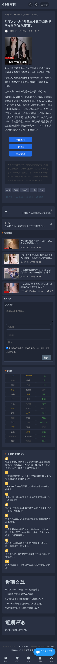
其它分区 (27, 14)
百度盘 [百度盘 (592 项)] (44, 408)
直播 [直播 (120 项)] (13, 413)
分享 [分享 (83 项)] (44, 380)
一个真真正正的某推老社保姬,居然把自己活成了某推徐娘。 (27, 520)
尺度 (16, 189)
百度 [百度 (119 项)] (13, 408)
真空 (41, 189)
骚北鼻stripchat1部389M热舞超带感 (22, 589)
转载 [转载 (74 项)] (44, 432)
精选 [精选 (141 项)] (13, 418)
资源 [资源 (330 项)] (13, 432)
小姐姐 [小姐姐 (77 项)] (28, 390)
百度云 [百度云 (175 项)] (28, 408)
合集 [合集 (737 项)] (28, 385)
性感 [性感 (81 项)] (28, 394)
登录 (44, 4)
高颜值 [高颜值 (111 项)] (28, 441)
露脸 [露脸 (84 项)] (44, 436)
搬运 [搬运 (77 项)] (28, 399)
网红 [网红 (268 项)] (44, 418)
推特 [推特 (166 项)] (13, 399)
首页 (18, 14)
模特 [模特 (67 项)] (44, 404)
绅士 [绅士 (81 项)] (28, 418)
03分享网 (9, 4)
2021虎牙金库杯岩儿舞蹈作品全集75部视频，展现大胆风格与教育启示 (37, 258)
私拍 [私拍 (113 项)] (28, 413)
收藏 (19, 197)
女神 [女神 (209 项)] (44, 385)
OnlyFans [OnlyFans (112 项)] (28, 376)
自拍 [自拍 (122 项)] (28, 422)
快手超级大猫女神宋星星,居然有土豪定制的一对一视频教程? (27, 498)
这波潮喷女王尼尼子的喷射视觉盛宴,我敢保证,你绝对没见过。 (36, 285)
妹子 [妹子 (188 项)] (13, 390)
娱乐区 (23, 247)
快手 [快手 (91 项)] (13, 394)
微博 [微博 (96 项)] (44, 390)
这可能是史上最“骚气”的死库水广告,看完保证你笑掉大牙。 (27, 555)
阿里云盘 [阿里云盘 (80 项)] (28, 436)
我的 (40, 659)
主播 (8, 189)
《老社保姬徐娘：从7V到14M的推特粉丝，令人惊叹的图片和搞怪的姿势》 (28, 477)
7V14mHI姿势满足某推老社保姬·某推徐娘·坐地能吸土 (27, 488)
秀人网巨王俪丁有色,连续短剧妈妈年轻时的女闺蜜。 (27, 566)
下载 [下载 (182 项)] (44, 376)
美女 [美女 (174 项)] (13, 422)
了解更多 (20, 146)
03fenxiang (23, 646)
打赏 (9, 197)
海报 (29, 197)
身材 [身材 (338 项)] (28, 432)
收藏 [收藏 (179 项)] (44, 399)
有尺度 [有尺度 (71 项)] (28, 404)
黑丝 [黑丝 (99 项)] (44, 441)
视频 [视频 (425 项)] (44, 427)
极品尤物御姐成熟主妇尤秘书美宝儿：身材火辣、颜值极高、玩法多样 (26, 544)
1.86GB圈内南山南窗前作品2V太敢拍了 (24, 603)
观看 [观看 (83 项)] (28, 427)
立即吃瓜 (20, 139)
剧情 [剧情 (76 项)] (13, 385)
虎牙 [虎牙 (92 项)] (13, 427)
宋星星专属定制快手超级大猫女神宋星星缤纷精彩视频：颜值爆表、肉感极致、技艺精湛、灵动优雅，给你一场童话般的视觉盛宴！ (27, 465)
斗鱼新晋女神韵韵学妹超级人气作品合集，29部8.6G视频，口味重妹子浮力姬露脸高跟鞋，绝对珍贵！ (36, 272)
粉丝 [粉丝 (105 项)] (44, 413)
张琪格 (25, 189)
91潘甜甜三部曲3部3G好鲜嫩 (19, 594)
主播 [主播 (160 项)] (13, 380)
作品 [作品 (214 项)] (28, 380)
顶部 (51, 659)
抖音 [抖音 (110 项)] (44, 394)
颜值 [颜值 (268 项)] (13, 441)
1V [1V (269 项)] (13, 376)
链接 (39, 197)
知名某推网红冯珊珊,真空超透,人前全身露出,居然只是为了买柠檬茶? (28, 509)
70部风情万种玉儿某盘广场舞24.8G (22, 608)
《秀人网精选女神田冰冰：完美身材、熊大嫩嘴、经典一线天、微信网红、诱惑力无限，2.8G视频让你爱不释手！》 (27, 532)
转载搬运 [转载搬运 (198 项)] (12, 436)
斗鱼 (34, 189)
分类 (17, 659)
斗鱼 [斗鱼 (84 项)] (13, 404)
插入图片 (9, 304)
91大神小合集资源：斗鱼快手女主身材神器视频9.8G (36, 242)
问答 (28, 659)
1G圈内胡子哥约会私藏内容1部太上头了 (24, 599)
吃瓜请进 (20, 153)
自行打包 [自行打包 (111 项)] (43, 422)
